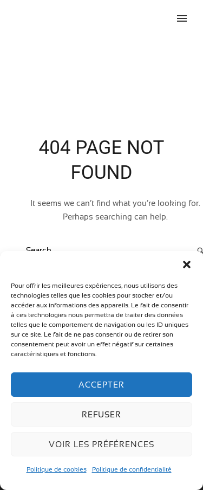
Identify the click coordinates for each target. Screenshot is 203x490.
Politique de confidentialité (132, 469)
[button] (186, 264)
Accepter (101, 384)
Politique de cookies (57, 469)
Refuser (101, 414)
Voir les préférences (101, 444)
